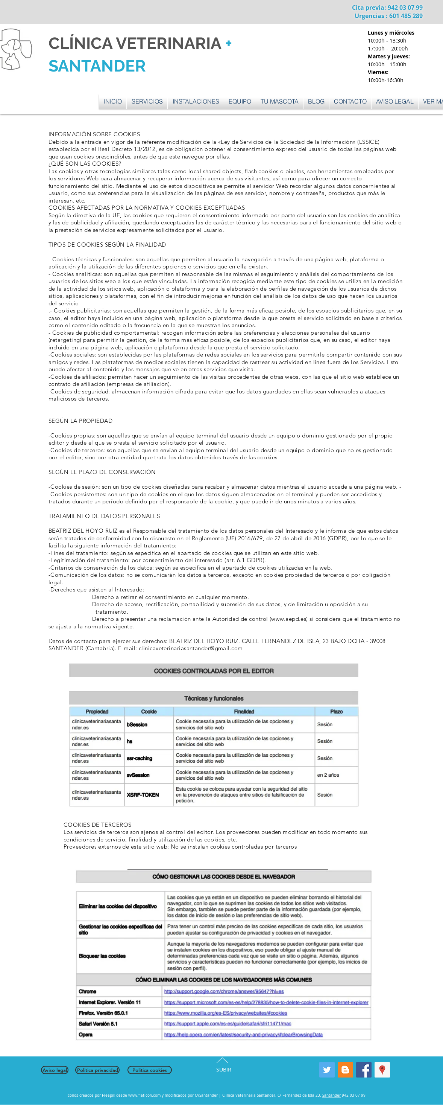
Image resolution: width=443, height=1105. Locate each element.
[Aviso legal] (54, 1070)
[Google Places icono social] (382, 1070)
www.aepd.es (288, 618)
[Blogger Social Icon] (345, 1070)
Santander (331, 1095)
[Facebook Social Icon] (364, 1070)
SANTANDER (97, 65)
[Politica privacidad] (97, 1070)
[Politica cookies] (149, 1070)
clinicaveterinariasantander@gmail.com (191, 648)
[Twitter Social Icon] (327, 1070)
